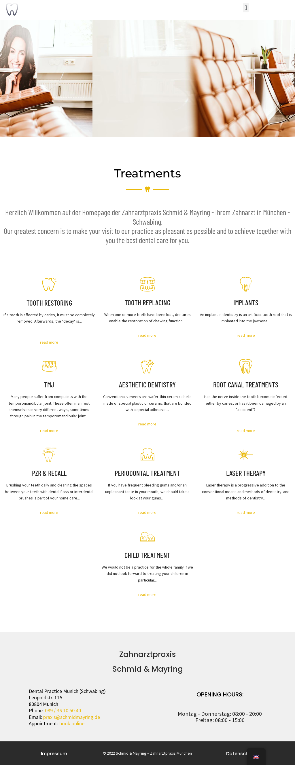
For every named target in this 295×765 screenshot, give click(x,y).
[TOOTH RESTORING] (49, 284)
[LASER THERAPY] (246, 455)
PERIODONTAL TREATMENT (147, 473)
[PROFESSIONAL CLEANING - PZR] (49, 455)
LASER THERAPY (246, 473)
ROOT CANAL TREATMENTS (245, 384)
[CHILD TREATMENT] (147, 537)
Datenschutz (241, 753)
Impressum (54, 753)
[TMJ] (49, 366)
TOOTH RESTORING (49, 302)
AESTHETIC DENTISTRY (147, 384)
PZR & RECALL (49, 473)
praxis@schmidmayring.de (71, 717)
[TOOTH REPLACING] (147, 284)
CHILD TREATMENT (147, 555)
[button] (246, 7)
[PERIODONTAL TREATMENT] (147, 455)
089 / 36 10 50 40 (63, 710)
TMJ (49, 384)
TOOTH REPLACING (147, 302)
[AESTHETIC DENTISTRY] (147, 366)
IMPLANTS (245, 302)
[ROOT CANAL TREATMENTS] (246, 366)
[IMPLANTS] (246, 284)
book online (71, 723)
